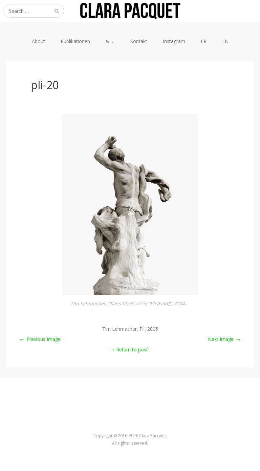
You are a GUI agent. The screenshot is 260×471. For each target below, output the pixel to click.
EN (225, 41)
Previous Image (39, 339)
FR (204, 41)
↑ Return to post (130, 349)
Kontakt (138, 41)
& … (110, 41)
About (38, 41)
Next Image (225, 339)
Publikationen (75, 41)
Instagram (174, 41)
